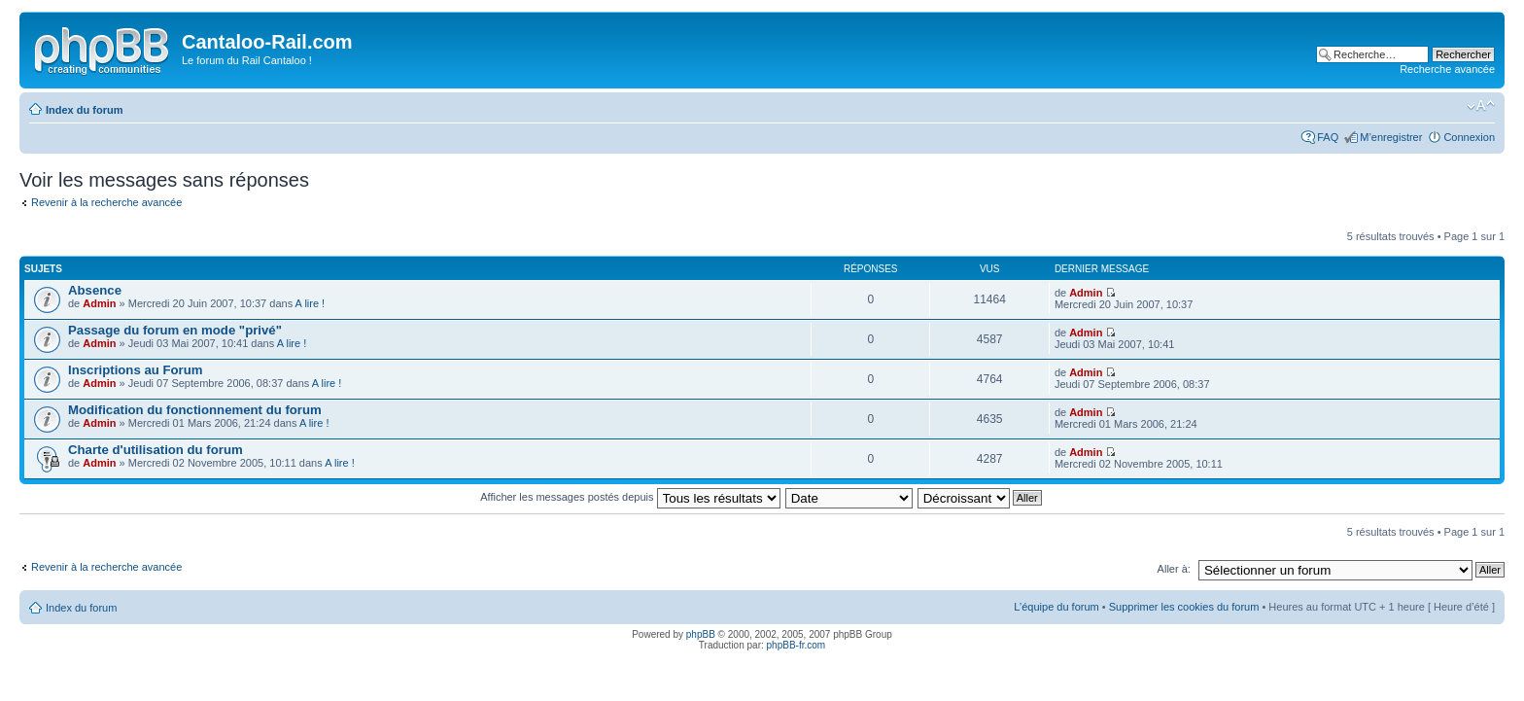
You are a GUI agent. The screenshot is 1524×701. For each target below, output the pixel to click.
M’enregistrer (1391, 137)
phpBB (700, 634)
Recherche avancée (1447, 69)
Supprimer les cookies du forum (1184, 607)
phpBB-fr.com (796, 645)
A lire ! (310, 303)
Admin (99, 303)
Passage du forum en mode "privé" (175, 330)
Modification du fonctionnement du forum (195, 410)
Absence (94, 290)
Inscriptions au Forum (135, 370)
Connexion (1469, 137)
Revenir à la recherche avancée (106, 202)
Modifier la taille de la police (1481, 106)
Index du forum (84, 110)
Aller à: (1174, 569)
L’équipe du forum (1056, 607)
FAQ (1327, 137)
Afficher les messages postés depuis (629, 497)
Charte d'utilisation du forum (155, 449)
